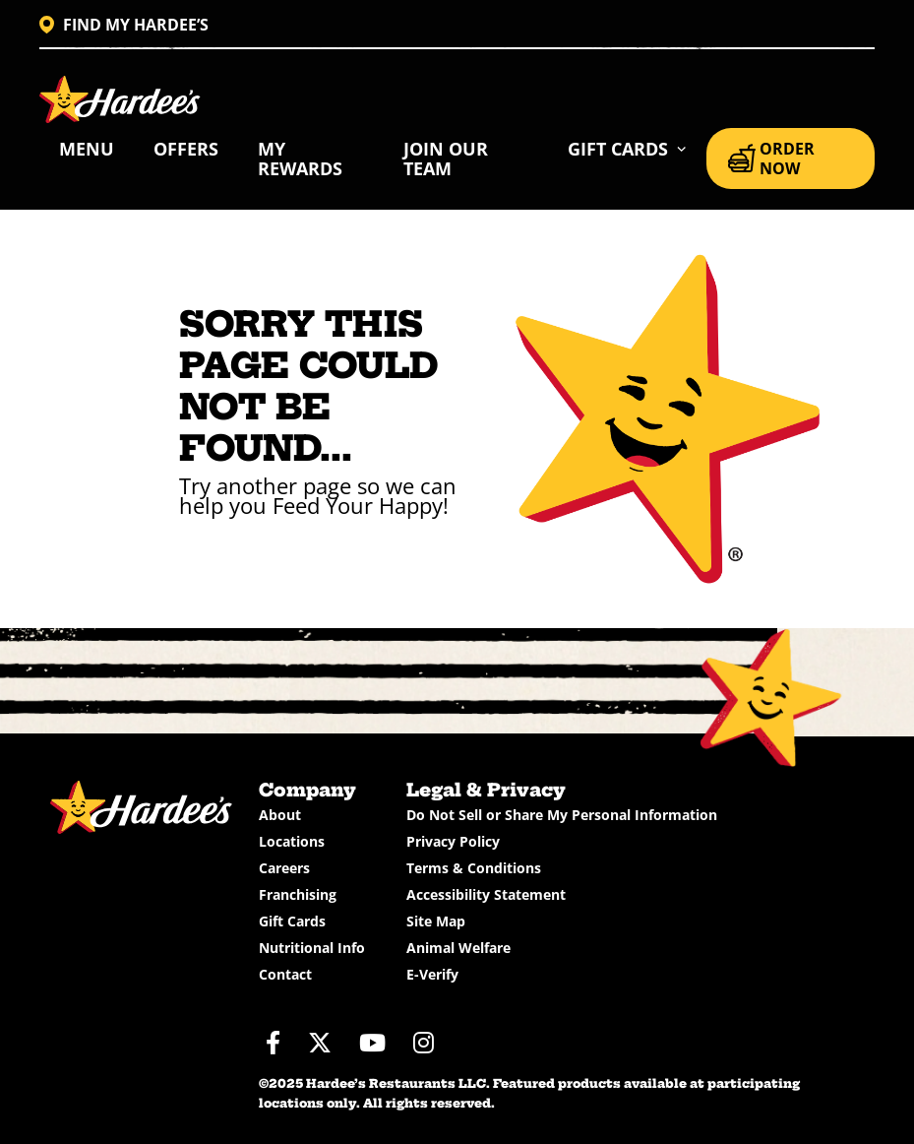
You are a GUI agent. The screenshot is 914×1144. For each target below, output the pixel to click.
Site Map (435, 921)
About (280, 814)
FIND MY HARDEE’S (124, 24)
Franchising (297, 894)
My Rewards (300, 158)
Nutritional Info (312, 947)
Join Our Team (445, 158)
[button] (627, 148)
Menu (86, 148)
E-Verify (432, 974)
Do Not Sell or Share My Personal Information (561, 814)
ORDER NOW (771, 158)
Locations (292, 841)
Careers (284, 867)
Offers (185, 148)
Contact (285, 974)
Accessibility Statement (486, 894)
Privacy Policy (453, 841)
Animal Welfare (458, 947)
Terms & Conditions (473, 867)
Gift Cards (292, 921)
